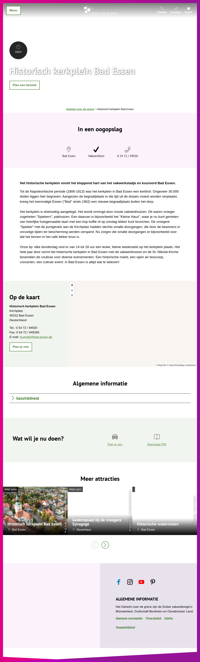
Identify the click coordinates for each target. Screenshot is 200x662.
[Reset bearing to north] (72, 295)
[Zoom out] (72, 290)
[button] (24, 85)
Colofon (168, 618)
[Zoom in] (72, 285)
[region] (132, 324)
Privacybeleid (153, 618)
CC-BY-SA (65, 526)
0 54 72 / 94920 (127, 156)
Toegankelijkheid (125, 627)
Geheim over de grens (80, 109)
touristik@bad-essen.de (36, 337)
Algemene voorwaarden (129, 618)
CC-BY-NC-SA (130, 522)
